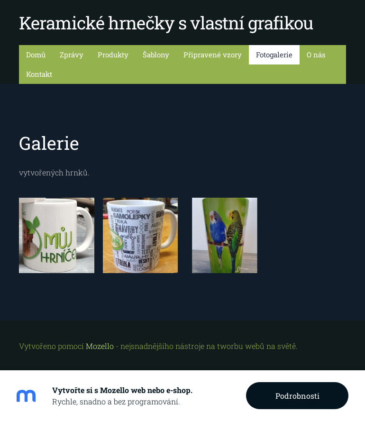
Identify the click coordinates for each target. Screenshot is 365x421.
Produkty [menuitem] (113, 54)
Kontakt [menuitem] (39, 74)
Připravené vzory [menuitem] (212, 54)
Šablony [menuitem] (156, 54)
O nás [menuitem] (316, 54)
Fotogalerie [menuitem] (274, 54)
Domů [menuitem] (36, 54)
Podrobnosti (297, 396)
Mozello (100, 346)
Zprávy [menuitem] (71, 54)
